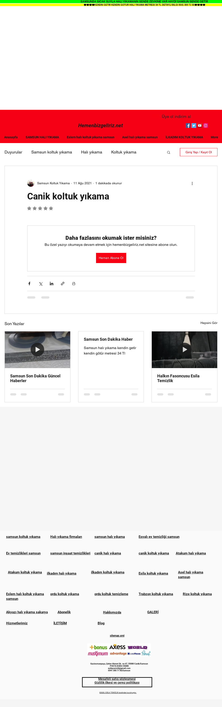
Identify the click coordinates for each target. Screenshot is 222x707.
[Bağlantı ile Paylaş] (62, 283)
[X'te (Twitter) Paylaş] (40, 283)
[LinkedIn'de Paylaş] (51, 283)
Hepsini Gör (208, 323)
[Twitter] (193, 125)
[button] (168, 152)
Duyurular (13, 152)
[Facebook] (188, 125)
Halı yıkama (91, 152)
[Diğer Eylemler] (192, 183)
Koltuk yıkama (123, 152)
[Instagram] (205, 125)
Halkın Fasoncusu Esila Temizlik (178, 378)
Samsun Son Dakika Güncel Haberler (35, 378)
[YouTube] (199, 125)
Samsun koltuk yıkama (51, 152)
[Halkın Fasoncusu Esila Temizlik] (184, 349)
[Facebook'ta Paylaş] (29, 283)
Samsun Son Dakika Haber (108, 339)
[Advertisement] (51, 58)
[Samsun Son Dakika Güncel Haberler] (37, 349)
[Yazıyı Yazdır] (74, 283)
